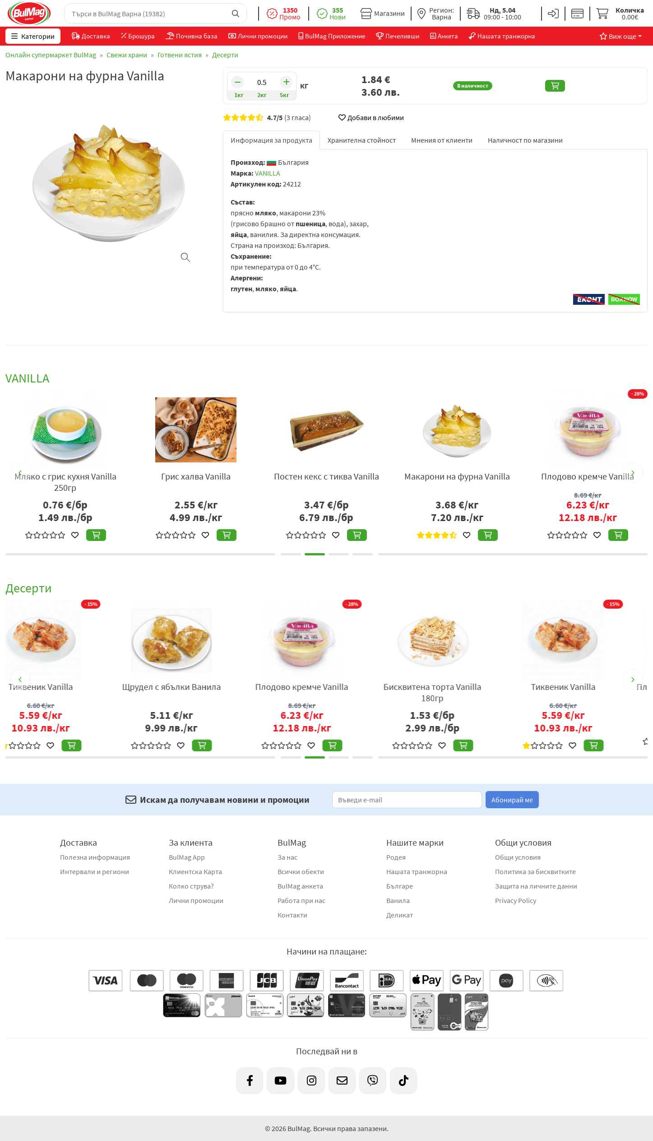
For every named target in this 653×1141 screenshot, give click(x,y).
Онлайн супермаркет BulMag (50, 54)
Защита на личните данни (536, 885)
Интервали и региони (94, 871)
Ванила (398, 900)
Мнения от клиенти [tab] (441, 139)
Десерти (225, 54)
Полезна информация (95, 857)
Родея (396, 857)
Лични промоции (196, 900)
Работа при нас (301, 900)
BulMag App (187, 857)
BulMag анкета (300, 885)
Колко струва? (191, 885)
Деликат (399, 914)
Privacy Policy (515, 900)
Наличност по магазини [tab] (525, 139)
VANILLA (267, 172)
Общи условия (518, 857)
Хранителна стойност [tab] (362, 139)
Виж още (617, 36)
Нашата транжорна (416, 871)
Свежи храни (127, 54)
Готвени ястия (179, 54)
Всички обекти (301, 871)
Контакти (292, 914)
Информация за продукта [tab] (271, 139)
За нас (287, 857)
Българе (399, 885)
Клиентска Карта (195, 871)
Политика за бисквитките (535, 871)
